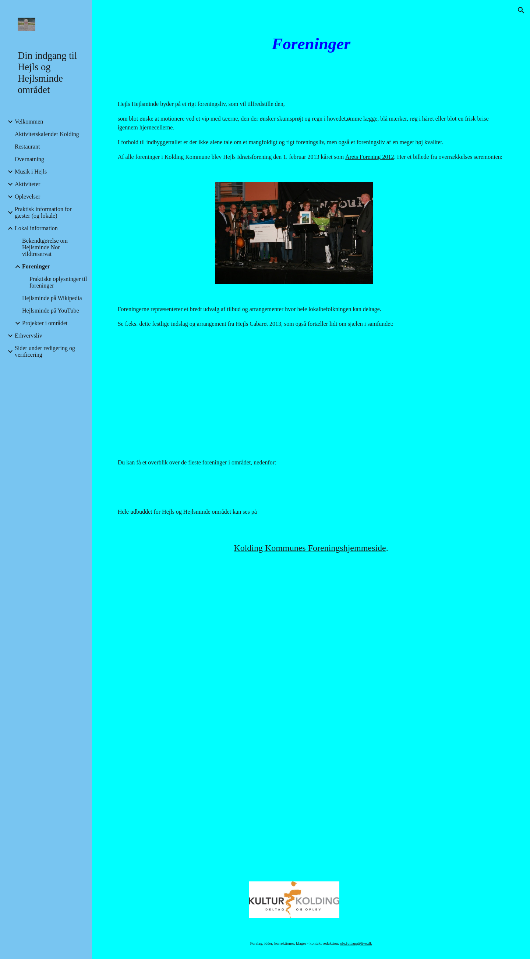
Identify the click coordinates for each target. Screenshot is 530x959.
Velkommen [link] (29, 121)
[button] (521, 10)
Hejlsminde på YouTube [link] (50, 310)
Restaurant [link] (27, 146)
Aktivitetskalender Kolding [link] (47, 134)
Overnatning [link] (29, 159)
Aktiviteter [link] (27, 184)
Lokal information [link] (36, 228)
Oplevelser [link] (27, 196)
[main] (311, 43)
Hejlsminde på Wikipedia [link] (52, 298)
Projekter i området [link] (45, 323)
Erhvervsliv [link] (28, 335)
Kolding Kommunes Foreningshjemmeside (310, 548)
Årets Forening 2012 (369, 157)
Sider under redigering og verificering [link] (45, 351)
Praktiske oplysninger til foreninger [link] (58, 282)
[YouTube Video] (294, 393)
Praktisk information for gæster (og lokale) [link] (43, 212)
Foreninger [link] (36, 266)
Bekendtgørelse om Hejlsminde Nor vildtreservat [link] (45, 247)
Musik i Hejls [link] (31, 171)
